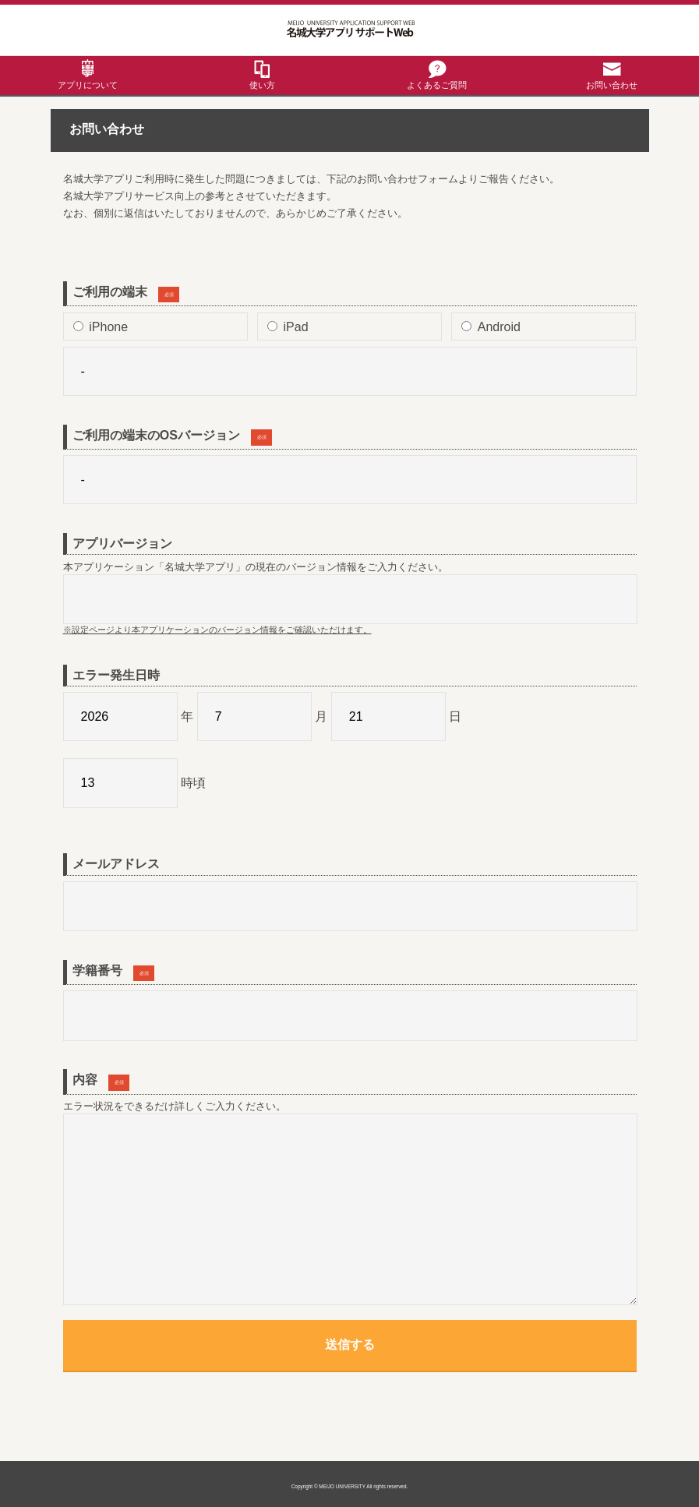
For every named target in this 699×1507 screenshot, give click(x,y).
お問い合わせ (611, 85)
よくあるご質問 (437, 85)
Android (491, 327)
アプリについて (88, 85)
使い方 (262, 85)
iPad (287, 327)
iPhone (100, 327)
